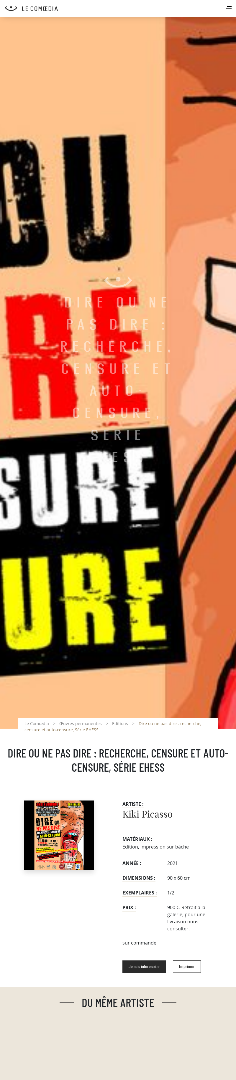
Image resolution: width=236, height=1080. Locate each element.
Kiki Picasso (147, 814)
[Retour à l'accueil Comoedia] (120, 8)
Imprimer (187, 966)
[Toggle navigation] (229, 9)
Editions (120, 723)
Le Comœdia (36, 723)
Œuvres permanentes (80, 723)
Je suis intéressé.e (144, 966)
